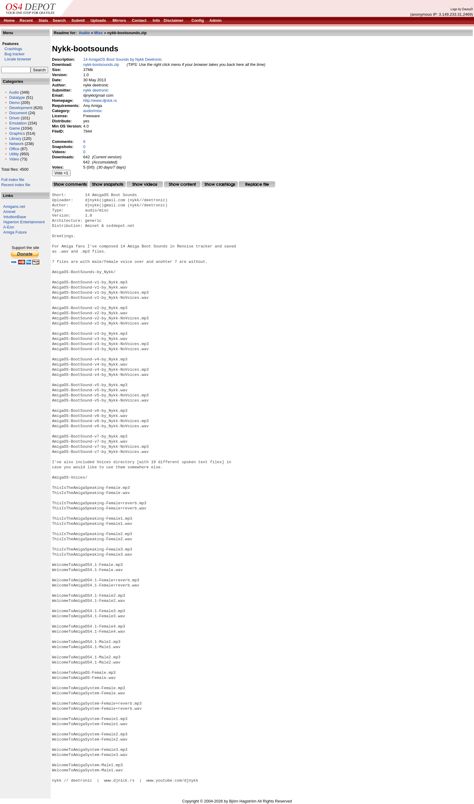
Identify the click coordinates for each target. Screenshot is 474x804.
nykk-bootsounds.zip (101, 64)
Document (18, 113)
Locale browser (16, 59)
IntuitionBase (14, 217)
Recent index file (15, 184)
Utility (14, 154)
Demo (14, 102)
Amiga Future (15, 232)
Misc (98, 33)
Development (20, 107)
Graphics (17, 133)
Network (16, 143)
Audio (14, 92)
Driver (14, 118)
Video (14, 159)
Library (15, 138)
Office (14, 149)
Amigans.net (14, 206)
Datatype (17, 97)
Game (14, 128)
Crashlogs (11, 49)
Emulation (18, 123)
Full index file (12, 179)
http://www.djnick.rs (100, 100)
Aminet (9, 211)
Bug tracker (12, 54)
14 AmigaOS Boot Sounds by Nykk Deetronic (122, 59)
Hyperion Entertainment (24, 222)
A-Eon (8, 227)
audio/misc (92, 110)
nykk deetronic (96, 90)
